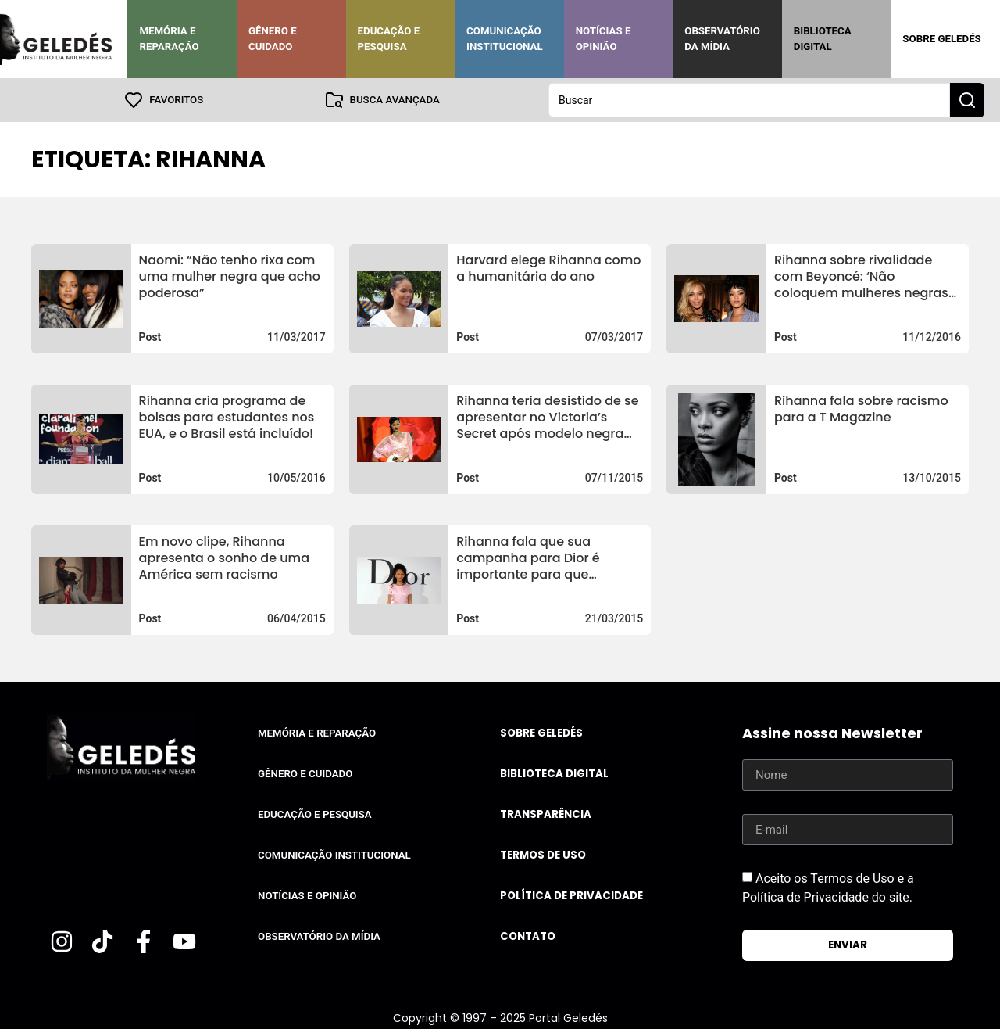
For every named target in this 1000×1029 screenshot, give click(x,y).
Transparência (545, 814)
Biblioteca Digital (823, 38)
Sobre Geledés (941, 39)
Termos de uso (543, 855)
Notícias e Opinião (603, 38)
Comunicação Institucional (504, 38)
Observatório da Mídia (722, 38)
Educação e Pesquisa (389, 38)
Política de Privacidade (571, 895)
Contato (527, 936)
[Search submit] (967, 100)
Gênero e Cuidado (272, 38)
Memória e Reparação (168, 38)
